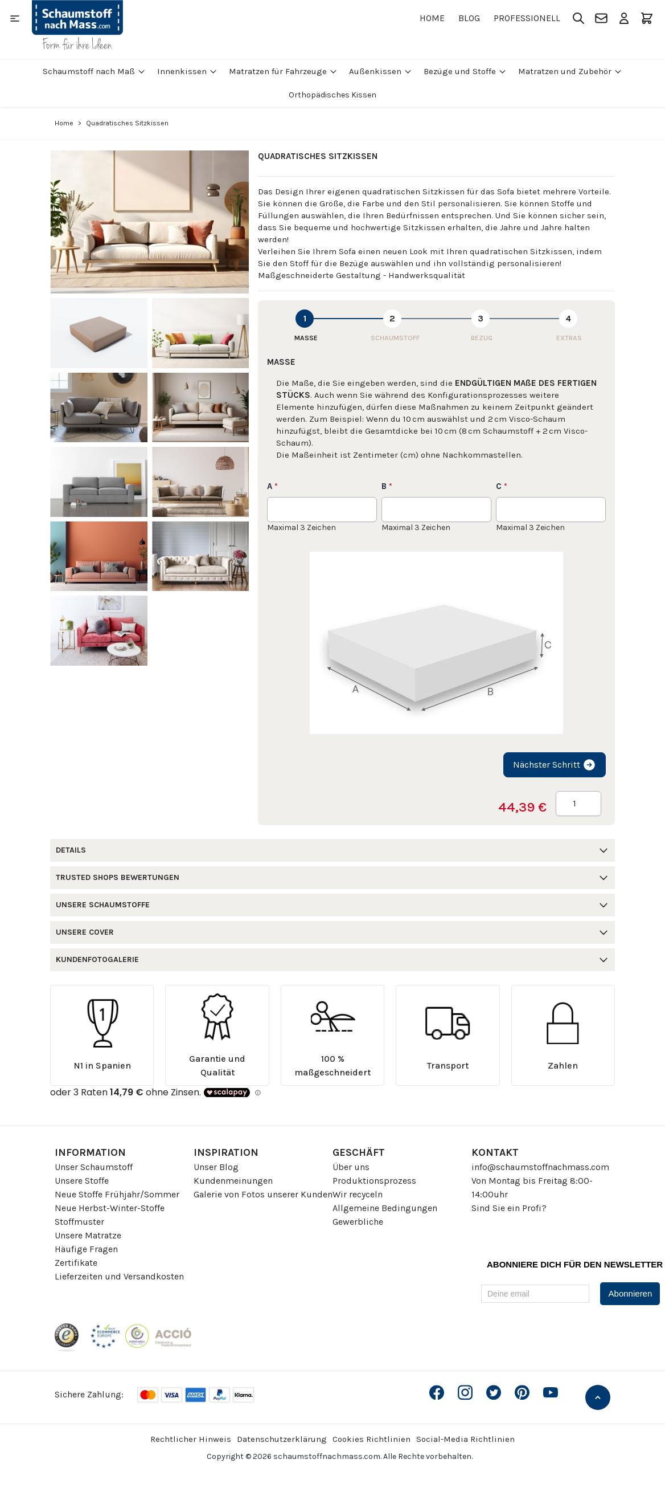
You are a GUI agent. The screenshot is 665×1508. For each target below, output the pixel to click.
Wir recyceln (357, 1194)
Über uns (351, 1166)
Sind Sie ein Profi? (509, 1208)
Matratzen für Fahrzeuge (283, 71)
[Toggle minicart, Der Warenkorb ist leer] (647, 18)
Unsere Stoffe (82, 1180)
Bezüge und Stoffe (465, 71)
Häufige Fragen (86, 1249)
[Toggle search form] (578, 18)
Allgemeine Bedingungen (384, 1208)
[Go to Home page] (77, 25)
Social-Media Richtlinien (465, 1439)
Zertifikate (76, 1262)
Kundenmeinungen (233, 1180)
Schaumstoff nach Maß (94, 71)
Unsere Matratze (88, 1235)
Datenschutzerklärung (282, 1439)
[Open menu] (14, 18)
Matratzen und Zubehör (570, 71)
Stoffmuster (79, 1221)
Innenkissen (187, 71)
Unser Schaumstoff (94, 1166)
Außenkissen (380, 71)
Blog (469, 18)
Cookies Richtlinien (371, 1439)
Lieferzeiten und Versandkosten (119, 1276)
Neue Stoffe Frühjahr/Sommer (117, 1194)
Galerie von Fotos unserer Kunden (263, 1194)
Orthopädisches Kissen (332, 95)
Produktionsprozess (374, 1180)
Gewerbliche (357, 1221)
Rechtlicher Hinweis (190, 1439)
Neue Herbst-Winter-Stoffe (110, 1208)
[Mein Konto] (624, 18)
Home (432, 18)
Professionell (527, 18)
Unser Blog (216, 1166)
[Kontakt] (601, 18)
